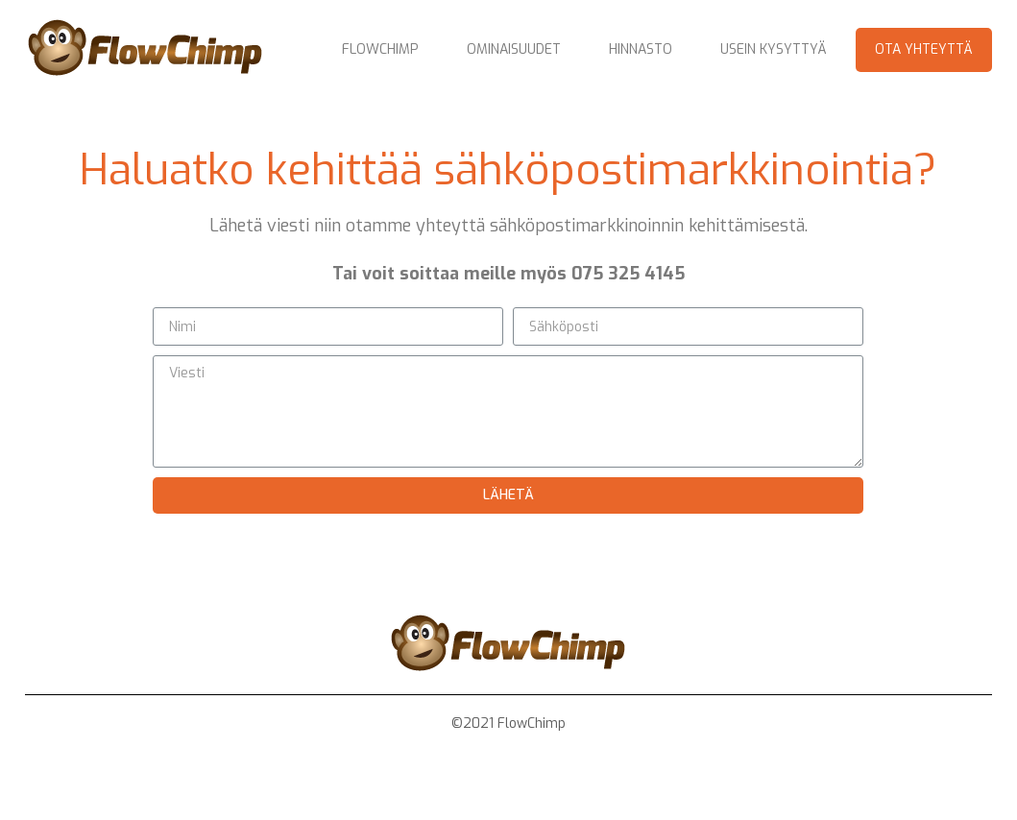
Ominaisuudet (514, 49)
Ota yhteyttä (924, 49)
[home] (145, 49)
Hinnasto (640, 49)
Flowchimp (380, 49)
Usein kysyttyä (773, 49)
